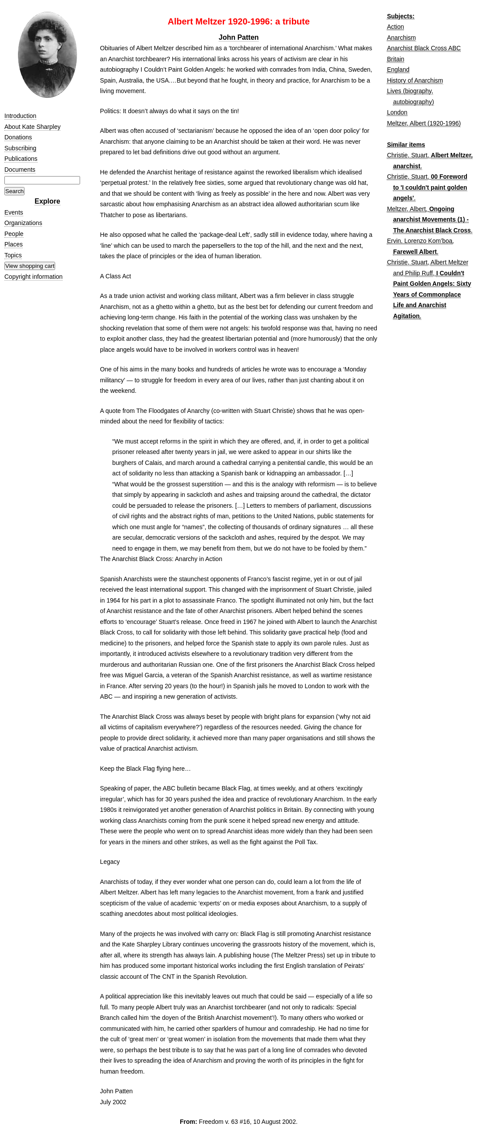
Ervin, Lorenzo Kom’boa (419, 240)
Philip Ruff (419, 273)
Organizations (23, 222)
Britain (395, 58)
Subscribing (20, 148)
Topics (13, 255)
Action (395, 26)
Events (13, 212)
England (398, 69)
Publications (21, 158)
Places (13, 244)
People (14, 233)
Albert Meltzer (449, 262)
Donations (18, 137)
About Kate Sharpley (32, 126)
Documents (19, 169)
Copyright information (33, 276)
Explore (47, 201)
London (397, 112)
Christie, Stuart (407, 155)
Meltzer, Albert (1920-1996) (424, 123)
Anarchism (401, 37)
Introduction (20, 115)
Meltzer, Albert (406, 208)
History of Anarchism (415, 80)
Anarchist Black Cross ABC (424, 48)
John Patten (239, 37)
